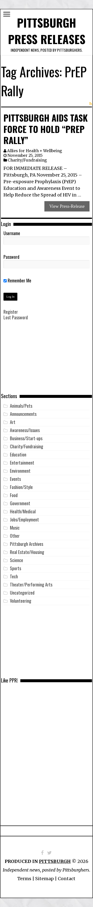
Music (15, 527)
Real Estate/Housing (27, 552)
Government (20, 503)
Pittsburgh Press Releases (46, 30)
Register (10, 311)
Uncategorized (22, 592)
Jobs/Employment (24, 519)
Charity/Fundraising (27, 160)
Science (16, 560)
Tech (14, 576)
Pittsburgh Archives (26, 544)
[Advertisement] (46, 360)
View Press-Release (67, 206)
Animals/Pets (21, 406)
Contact (66, 878)
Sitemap (44, 878)
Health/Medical (23, 511)
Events (15, 479)
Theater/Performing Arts (31, 584)
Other (15, 536)
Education (18, 454)
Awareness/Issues (25, 430)
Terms (24, 878)
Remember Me (17, 280)
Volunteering (20, 601)
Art (12, 422)
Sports (15, 568)
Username (11, 233)
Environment (20, 471)
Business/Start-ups (26, 438)
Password (11, 257)
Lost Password (15, 317)
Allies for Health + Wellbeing (34, 150)
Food (14, 495)
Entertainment (22, 462)
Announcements (23, 414)
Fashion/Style (21, 487)
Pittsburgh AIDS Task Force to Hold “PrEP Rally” (45, 128)
